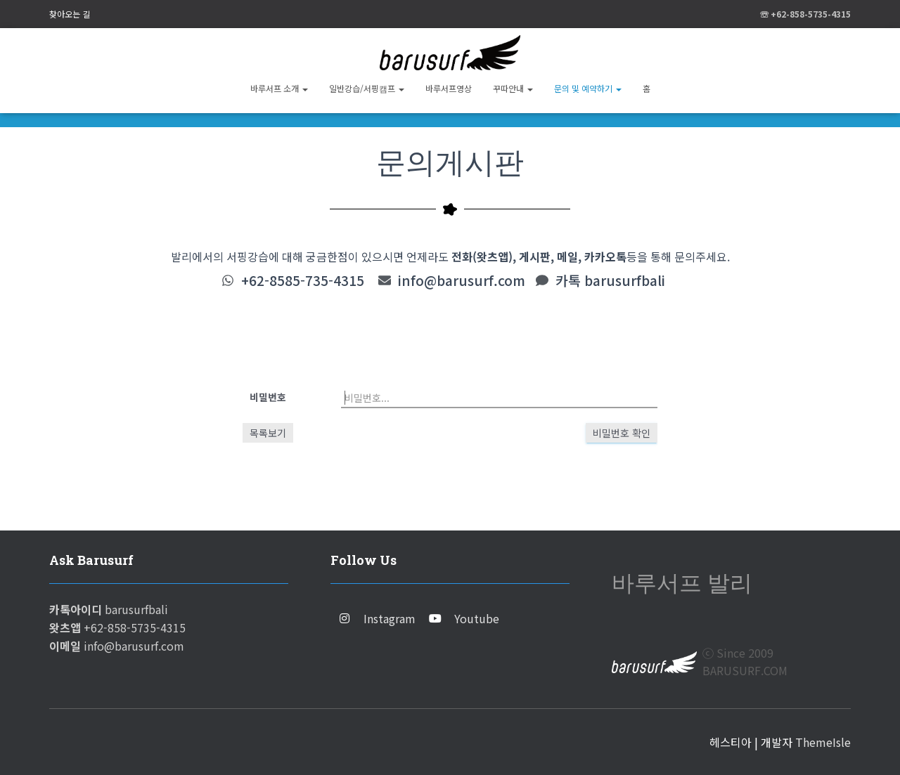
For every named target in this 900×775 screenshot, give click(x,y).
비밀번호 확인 (621, 433)
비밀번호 (268, 397)
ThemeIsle (823, 742)
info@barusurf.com (461, 280)
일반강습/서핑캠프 (366, 88)
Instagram (390, 618)
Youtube (476, 618)
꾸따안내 (513, 88)
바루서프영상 (448, 88)
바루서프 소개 (279, 88)
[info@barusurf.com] (384, 280)
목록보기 (268, 433)
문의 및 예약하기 (588, 88)
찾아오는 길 (69, 14)
